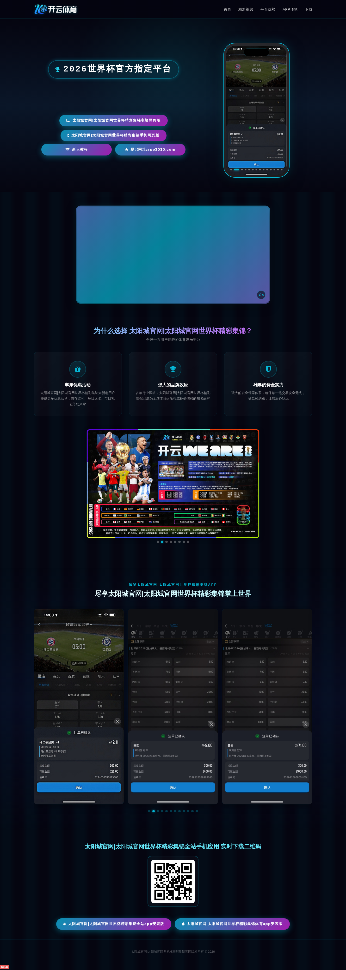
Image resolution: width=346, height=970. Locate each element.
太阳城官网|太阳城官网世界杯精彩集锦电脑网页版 (113, 120)
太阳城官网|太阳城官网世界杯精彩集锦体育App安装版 (233, 924)
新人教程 (78, 150)
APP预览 (290, 9)
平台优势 (267, 9)
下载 (308, 9)
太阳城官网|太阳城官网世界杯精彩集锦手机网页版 (113, 135)
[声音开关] (260, 294)
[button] (149, 811)
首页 (227, 9)
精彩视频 (245, 9)
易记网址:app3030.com (137, 150)
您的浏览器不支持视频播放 (173, 255)
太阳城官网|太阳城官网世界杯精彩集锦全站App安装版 (113, 924)
